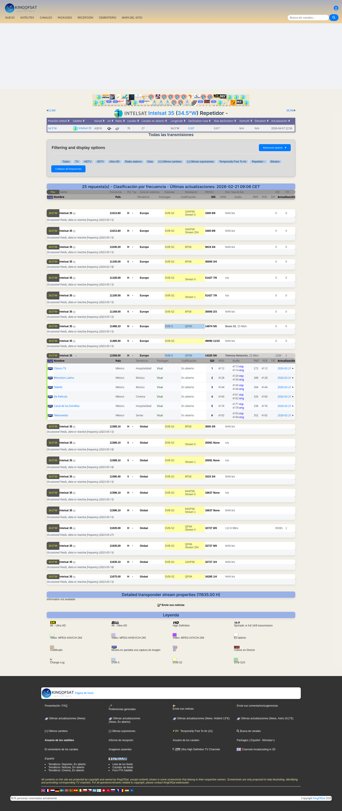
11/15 (216, 340)
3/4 (213, 247)
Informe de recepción (121, 740)
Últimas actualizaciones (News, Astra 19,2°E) (265, 718)
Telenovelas (61, 415)
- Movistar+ (267, 740)
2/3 (215, 311)
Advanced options (275, 147)
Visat (160, 368)
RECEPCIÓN (85, 17)
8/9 (213, 213)
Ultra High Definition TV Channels (196, 749)
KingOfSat (319, 798)
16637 (208, 492)
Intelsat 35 (161, 113)
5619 (208, 247)
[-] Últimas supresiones (200, 161)
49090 (208, 340)
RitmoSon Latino (64, 378)
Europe (144, 213)
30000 (208, 311)
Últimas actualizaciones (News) (65, 718)
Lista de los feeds (122, 764)
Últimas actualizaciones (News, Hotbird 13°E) (201, 718)
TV (77, 161)
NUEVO (10, 17)
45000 (208, 261)
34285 (208, 576)
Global (144, 426)
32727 (208, 528)
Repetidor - (258, 161)
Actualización (286, 197)
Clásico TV (60, 368)
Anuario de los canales (186, 740)
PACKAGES (65, 17)
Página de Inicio (67, 693)
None (216, 442)
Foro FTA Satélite (122, 770)
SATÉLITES (27, 17)
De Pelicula (60, 396)
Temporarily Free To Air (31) (193, 731)
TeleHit (58, 387)
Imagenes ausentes (120, 749)
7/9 (215, 277)
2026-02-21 (284, 368)
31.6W (52, 110)
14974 (208, 326)
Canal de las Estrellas (67, 406)
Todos (66, 161)
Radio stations (133, 161)
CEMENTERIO (107, 17)
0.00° (191, 128)
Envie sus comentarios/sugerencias (257, 705)
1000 (208, 213)
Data (150, 161)
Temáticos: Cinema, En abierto (66, 770)
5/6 (215, 326)
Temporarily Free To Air (232, 161)
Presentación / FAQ (56, 705)
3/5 (213, 426)
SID (213, 197)
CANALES (46, 17)
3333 (208, 476)
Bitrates (275, 161)
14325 (208, 355)
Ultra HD (114, 161)
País (118, 197)
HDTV (87, 161)
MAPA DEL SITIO (132, 17)
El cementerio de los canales (61, 749)
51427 (208, 277)
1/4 (215, 576)
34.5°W (187, 113)
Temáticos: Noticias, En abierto (66, 767)
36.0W (290, 110)
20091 (208, 442)
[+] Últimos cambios (170, 161)
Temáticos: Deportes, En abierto (67, 764)
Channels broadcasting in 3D (256, 749)
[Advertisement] (171, 56)
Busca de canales (249, 731)
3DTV (100, 161)
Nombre (59, 197)
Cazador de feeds (122, 767)
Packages (242, 740)
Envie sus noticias (173, 605)
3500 (208, 426)
